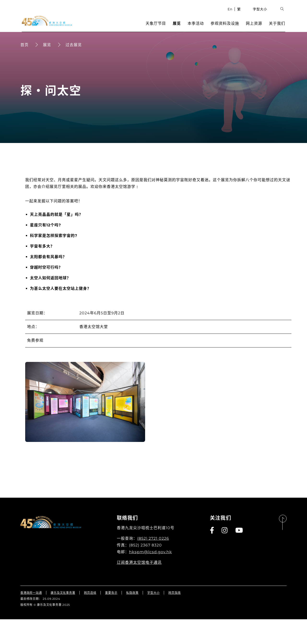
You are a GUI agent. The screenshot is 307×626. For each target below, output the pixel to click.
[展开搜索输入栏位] (283, 13)
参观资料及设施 (226, 27)
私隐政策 (132, 599)
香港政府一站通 (31, 599)
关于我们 (278, 27)
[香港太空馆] (45, 25)
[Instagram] (225, 537)
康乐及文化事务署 (63, 599)
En (231, 13)
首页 (24, 51)
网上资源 (255, 27)
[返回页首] (283, 529)
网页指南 (174, 599)
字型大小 (261, 13)
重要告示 (111, 599)
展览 (178, 27)
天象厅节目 (157, 27)
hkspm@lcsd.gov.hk (150, 558)
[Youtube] (239, 537)
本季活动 (197, 27)
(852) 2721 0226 (153, 545)
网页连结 (90, 599)
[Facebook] (212, 537)
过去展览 (73, 51)
